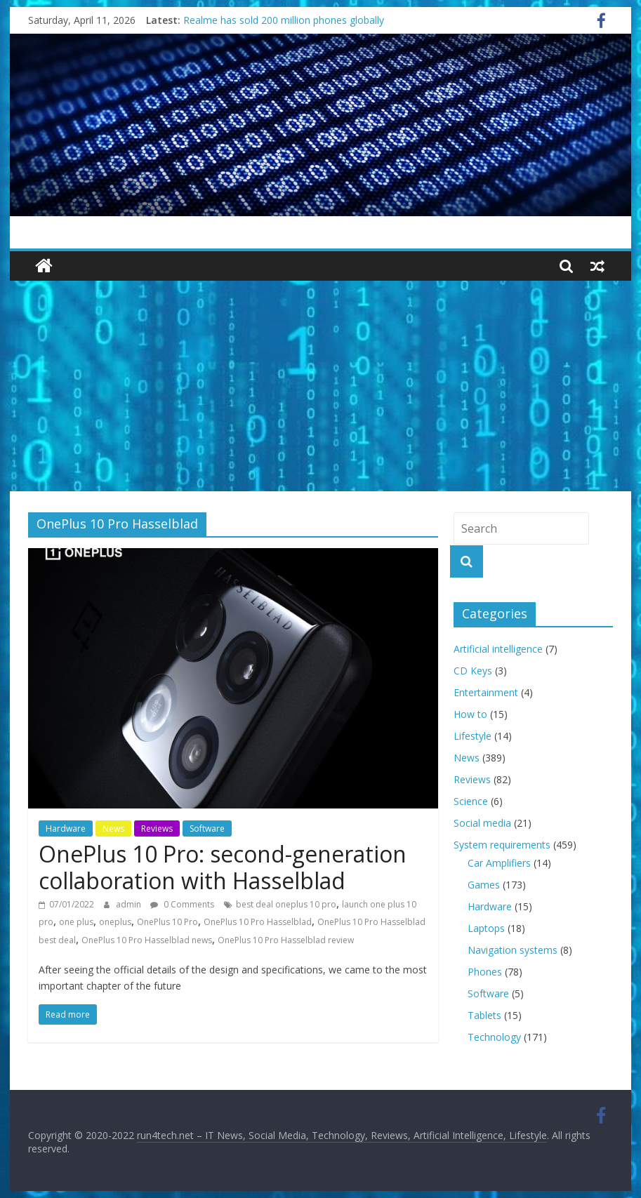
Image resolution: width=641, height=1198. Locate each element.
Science (471, 801)
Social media (482, 823)
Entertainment (486, 692)
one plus (76, 922)
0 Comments (182, 904)
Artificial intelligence (498, 648)
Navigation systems (512, 950)
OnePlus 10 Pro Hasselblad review (286, 940)
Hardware (66, 828)
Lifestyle (472, 736)
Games (484, 884)
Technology (494, 1037)
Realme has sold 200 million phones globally (283, 20)
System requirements (502, 844)
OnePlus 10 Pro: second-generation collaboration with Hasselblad (223, 867)
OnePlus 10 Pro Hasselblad (258, 922)
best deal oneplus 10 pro (286, 904)
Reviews (157, 828)
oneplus (115, 922)
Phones (485, 971)
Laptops (486, 928)
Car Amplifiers (499, 863)
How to (470, 714)
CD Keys (473, 670)
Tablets (484, 1015)
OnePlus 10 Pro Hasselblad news (146, 940)
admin (129, 904)
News (113, 828)
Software (207, 828)
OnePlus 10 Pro (167, 922)
